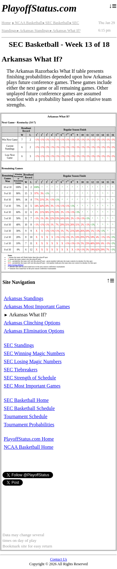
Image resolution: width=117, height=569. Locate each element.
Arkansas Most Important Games (37, 306)
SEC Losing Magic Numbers (32, 361)
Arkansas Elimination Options (34, 331)
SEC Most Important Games (32, 385)
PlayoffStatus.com (39, 8)
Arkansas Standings (32, 30)
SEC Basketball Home (26, 400)
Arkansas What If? (64, 30)
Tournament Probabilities (29, 424)
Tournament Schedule (25, 416)
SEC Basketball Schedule (29, 408)
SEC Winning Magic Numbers (34, 353)
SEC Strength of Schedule (30, 377)
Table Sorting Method (15, 265)
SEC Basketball (55, 23)
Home (6, 23)
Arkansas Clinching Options (32, 322)
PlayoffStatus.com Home (29, 439)
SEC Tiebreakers (20, 369)
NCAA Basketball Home (28, 447)
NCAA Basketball (27, 23)
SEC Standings (19, 345)
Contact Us (58, 559)
